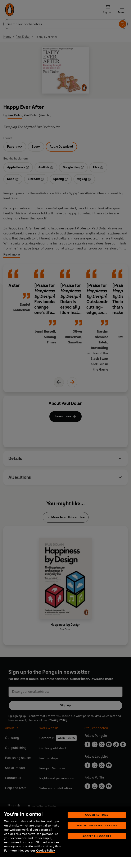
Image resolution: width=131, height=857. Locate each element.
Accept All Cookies (96, 836)
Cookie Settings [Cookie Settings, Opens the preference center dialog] (97, 814)
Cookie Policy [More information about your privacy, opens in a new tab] (45, 850)
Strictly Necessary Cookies (97, 825)
